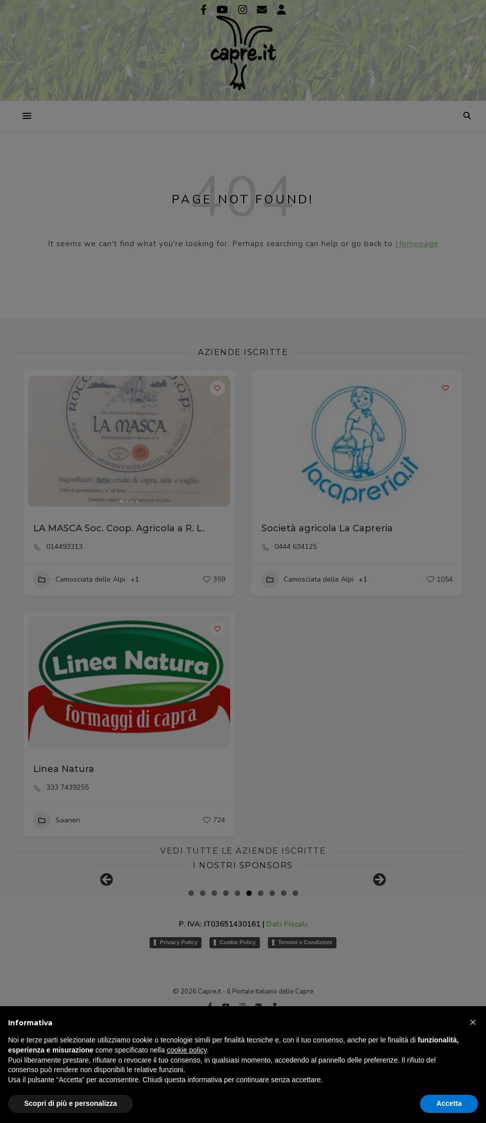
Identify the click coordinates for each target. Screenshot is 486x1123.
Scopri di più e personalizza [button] (70, 1103)
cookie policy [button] (186, 1050)
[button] (473, 1022)
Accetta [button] (449, 1103)
